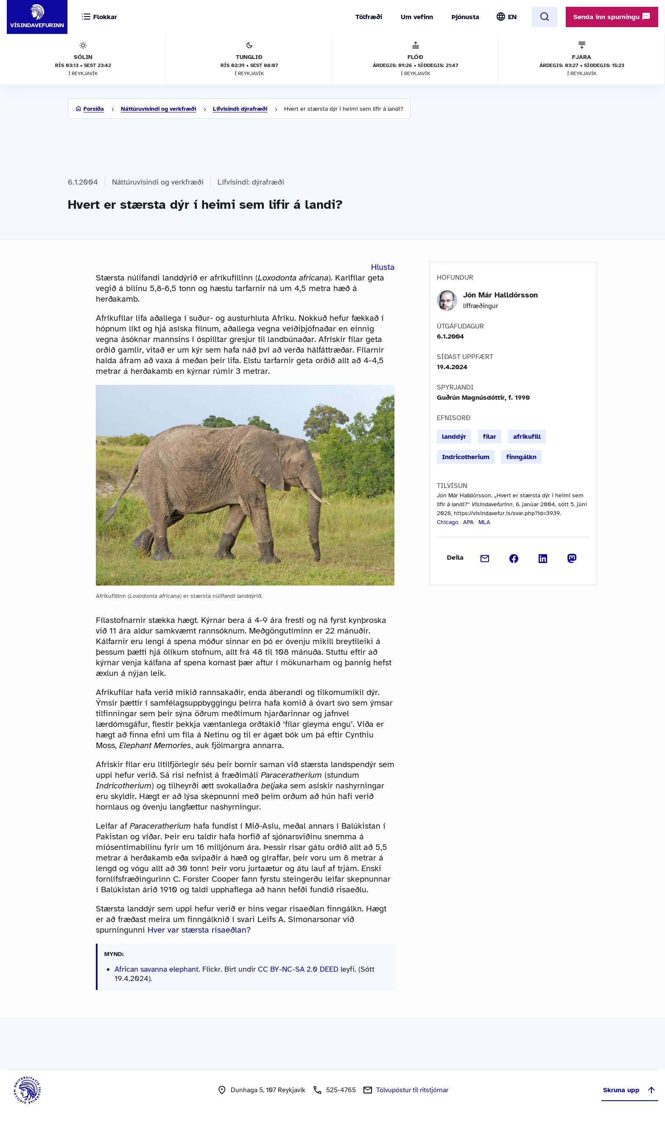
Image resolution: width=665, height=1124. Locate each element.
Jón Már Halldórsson (500, 295)
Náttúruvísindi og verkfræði (158, 108)
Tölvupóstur (412, 1090)
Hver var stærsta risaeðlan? (199, 930)
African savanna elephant (156, 969)
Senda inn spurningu (612, 16)
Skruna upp (630, 1090)
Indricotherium (465, 457)
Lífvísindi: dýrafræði (240, 108)
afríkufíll (527, 436)
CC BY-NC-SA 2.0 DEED (298, 969)
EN (512, 17)
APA (468, 522)
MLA (484, 522)
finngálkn (521, 457)
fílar (489, 436)
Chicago (447, 522)
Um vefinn (417, 17)
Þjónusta (465, 17)
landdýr (454, 436)
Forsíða (94, 108)
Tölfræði (368, 17)
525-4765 (341, 1090)
